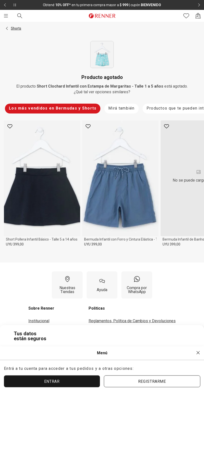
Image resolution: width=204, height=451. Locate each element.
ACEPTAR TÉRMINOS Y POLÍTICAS (93, 387)
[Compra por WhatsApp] (136, 285)
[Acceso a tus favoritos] (186, 16)
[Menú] (6, 16)
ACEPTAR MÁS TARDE (163, 387)
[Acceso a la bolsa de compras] (198, 16)
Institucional (38, 321)
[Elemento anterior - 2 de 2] (5, 5)
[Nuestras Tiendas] (67, 285)
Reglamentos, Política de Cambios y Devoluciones (132, 321)
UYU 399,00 (15, 244)
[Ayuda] (102, 285)
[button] (7, 28)
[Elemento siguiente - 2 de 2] (199, 5)
